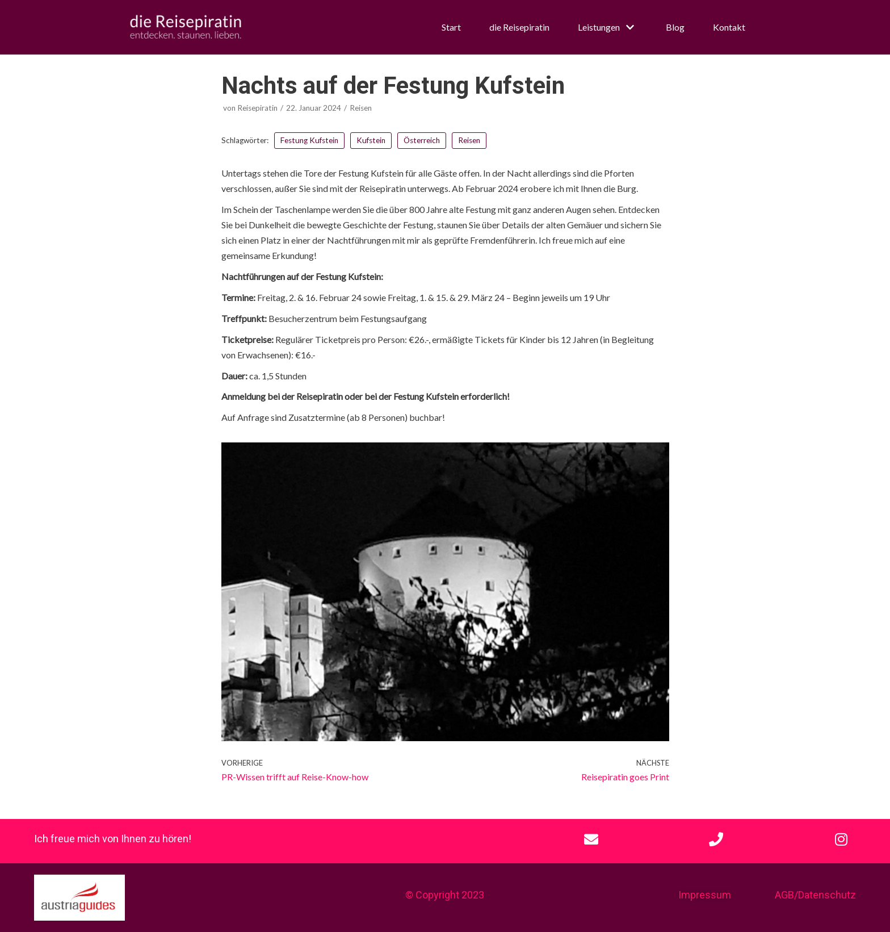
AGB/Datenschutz (815, 895)
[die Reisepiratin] (185, 27)
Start (451, 27)
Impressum (704, 895)
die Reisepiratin (519, 27)
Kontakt (729, 27)
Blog (675, 27)
